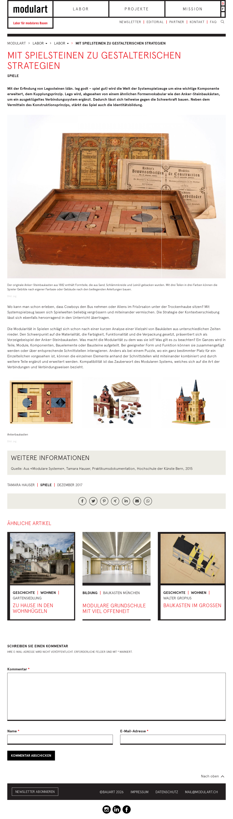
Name (13, 731)
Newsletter (130, 22)
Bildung (90, 593)
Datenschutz (166, 792)
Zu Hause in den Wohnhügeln (33, 608)
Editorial (155, 22)
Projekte (137, 9)
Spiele (13, 76)
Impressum (140, 792)
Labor (81, 9)
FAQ (213, 22)
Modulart (16, 43)
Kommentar (18, 669)
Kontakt (197, 22)
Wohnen (48, 592)
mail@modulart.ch (201, 792)
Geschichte (24, 592)
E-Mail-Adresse (134, 731)
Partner (176, 22)
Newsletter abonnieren (35, 792)
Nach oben (210, 776)
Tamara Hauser (21, 485)
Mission (193, 9)
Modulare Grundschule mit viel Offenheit (114, 608)
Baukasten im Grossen (192, 605)
